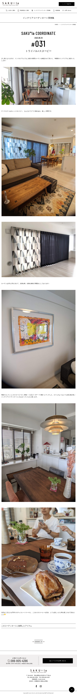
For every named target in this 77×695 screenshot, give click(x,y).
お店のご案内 (10, 10)
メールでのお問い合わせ (59, 660)
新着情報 (56, 10)
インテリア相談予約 (66, 4)
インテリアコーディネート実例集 (40, 10)
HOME (56, 24)
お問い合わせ (66, 10)
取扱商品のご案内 (23, 10)
